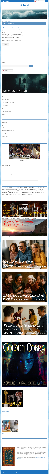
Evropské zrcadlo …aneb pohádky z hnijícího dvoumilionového (13, 174)
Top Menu (6, 1)
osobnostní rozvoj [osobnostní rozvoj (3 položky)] (24, 191)
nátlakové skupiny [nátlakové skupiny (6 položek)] (6, 191)
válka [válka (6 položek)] (23, 194)
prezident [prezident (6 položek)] (29, 191)
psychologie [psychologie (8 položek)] (34, 191)
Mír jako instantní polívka (6, 170)
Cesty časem (4, 407)
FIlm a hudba (4, 122)
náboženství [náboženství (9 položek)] (41, 189)
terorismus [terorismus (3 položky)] (41, 192)
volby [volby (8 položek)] (6, 194)
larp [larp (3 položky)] (11, 189)
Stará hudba (4, 134)
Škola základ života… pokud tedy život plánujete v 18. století (13, 172)
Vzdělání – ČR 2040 (6, 105)
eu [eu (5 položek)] (18, 187)
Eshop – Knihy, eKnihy (7, 111)
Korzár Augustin (5, 415)
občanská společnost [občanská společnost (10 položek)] (16, 191)
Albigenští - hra (5, 408)
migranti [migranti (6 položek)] (22, 189)
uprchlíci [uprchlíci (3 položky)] (3, 194)
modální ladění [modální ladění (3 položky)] (35, 189)
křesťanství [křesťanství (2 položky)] (9, 189)
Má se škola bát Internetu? (10, 28)
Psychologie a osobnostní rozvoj (8, 130)
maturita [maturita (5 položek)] (14, 189)
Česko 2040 (4, 103)
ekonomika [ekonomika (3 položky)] (16, 187)
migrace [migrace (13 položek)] (18, 189)
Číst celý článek (5, 44)
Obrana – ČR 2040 (6, 106)
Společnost (4, 133)
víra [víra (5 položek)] (25, 194)
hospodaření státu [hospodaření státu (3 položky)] (36, 187)
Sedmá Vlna (25, 5)
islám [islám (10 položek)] (44, 187)
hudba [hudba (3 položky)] (40, 187)
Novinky (3, 128)
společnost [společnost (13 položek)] (11, 192)
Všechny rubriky (15, 29)
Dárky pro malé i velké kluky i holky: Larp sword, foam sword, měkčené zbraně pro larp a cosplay (19, 218)
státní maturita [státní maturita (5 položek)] (25, 192)
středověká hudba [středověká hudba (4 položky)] (36, 192)
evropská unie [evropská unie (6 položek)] (23, 187)
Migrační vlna (4, 127)
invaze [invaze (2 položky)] (42, 187)
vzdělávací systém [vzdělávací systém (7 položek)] (17, 194)
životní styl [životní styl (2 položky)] (30, 194)
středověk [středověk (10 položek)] (30, 192)
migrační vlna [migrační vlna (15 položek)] (29, 189)
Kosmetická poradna (5, 413)
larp (3, 125)
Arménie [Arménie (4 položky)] (7, 187)
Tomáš (4, 29)
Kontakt (3, 439)
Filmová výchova (5, 412)
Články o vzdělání (5, 411)
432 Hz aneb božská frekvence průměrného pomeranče (11, 168)
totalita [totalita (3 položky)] (44, 192)
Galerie (3, 114)
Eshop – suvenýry (6, 112)
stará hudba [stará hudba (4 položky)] (16, 192)
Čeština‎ (5, 70)
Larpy (3, 108)
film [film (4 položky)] (26, 187)
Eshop (3, 109)
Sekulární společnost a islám (7, 131)
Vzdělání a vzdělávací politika (7, 138)
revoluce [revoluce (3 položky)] (38, 191)
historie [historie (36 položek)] (30, 187)
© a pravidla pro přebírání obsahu (8, 102)
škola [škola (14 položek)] (27, 194)
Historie (3, 124)
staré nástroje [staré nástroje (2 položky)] (20, 192)
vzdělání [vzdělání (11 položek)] (10, 194)
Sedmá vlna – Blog (5, 99)
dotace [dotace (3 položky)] (13, 187)
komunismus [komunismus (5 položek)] (5, 189)
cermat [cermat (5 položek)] (10, 187)
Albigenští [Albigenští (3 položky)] (4, 187)
